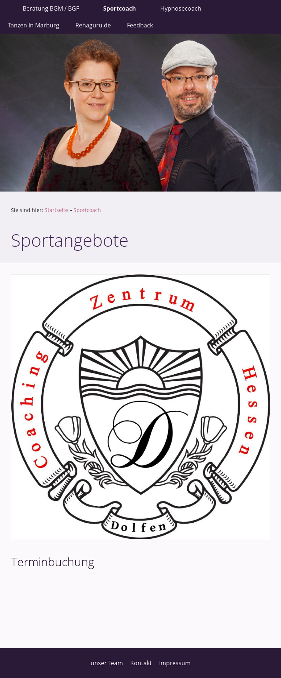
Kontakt (141, 663)
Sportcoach (87, 210)
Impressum (175, 663)
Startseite (56, 210)
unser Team (107, 663)
